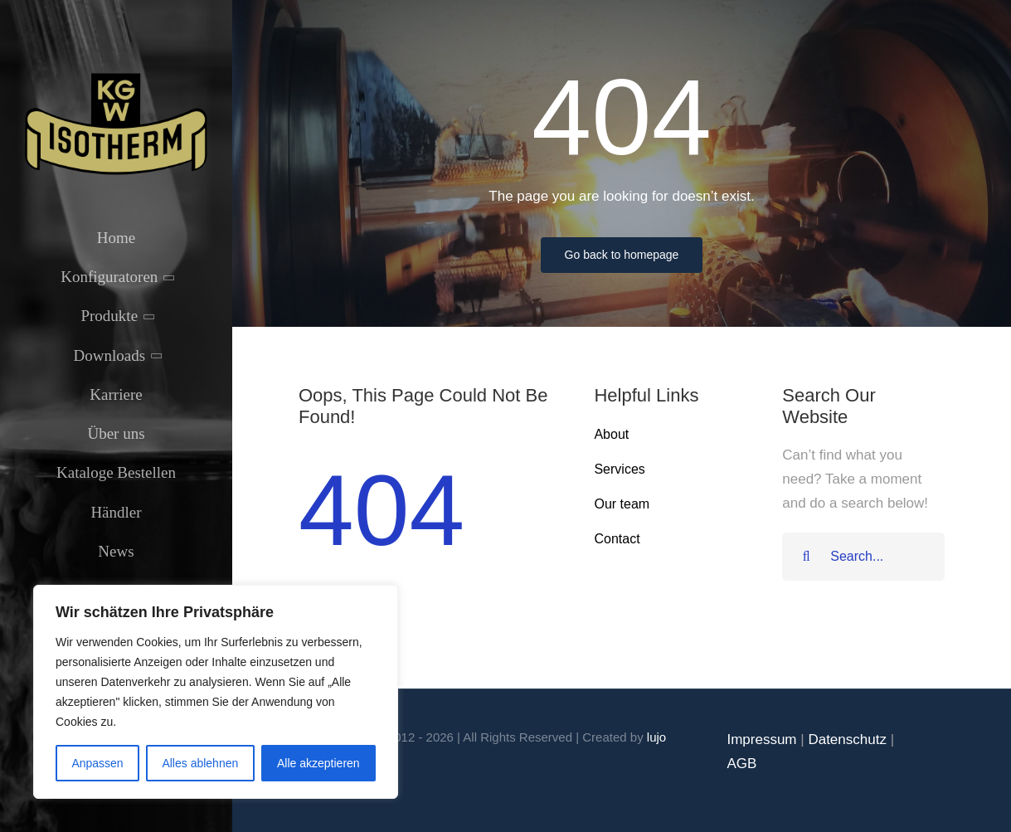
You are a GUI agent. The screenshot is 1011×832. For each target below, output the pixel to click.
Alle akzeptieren (318, 763)
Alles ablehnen (200, 763)
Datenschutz (847, 739)
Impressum (761, 739)
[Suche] (806, 557)
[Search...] (863, 557)
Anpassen (97, 763)
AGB (741, 763)
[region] (215, 692)
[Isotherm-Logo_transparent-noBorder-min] (116, 77)
